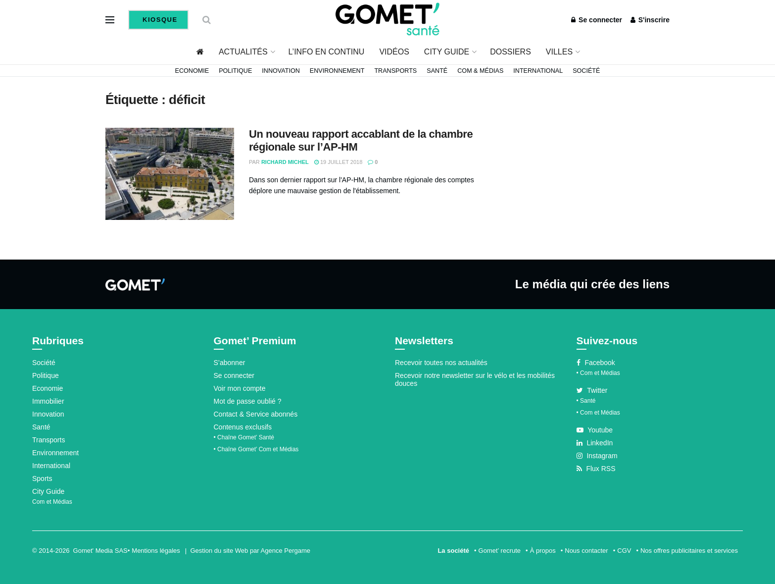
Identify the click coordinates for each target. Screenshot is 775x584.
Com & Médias (480, 70)
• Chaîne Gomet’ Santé (244, 437)
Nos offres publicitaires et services (689, 550)
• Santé (586, 400)
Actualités (243, 52)
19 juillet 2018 (338, 162)
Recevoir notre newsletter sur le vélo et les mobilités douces (475, 379)
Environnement (337, 70)
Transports (395, 70)
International (538, 70)
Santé (437, 70)
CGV (624, 550)
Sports (42, 478)
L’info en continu (327, 52)
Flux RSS (596, 469)
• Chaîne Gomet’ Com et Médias (256, 449)
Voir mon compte (240, 388)
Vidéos (394, 52)
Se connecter (596, 20)
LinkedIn (595, 443)
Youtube (595, 430)
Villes (559, 52)
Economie (192, 70)
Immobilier (48, 401)
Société (586, 70)
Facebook (596, 363)
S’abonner (229, 363)
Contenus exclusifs (243, 427)
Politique (235, 70)
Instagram (597, 456)
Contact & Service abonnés (256, 414)
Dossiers (510, 52)
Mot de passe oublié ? (248, 401)
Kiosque (159, 19)
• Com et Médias (598, 373)
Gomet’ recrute (500, 550)
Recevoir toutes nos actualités (441, 363)
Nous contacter (586, 550)
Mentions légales (156, 550)
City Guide (446, 52)
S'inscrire (650, 20)
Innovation (281, 70)
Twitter (592, 390)
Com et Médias (52, 501)
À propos (543, 550)
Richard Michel (285, 162)
